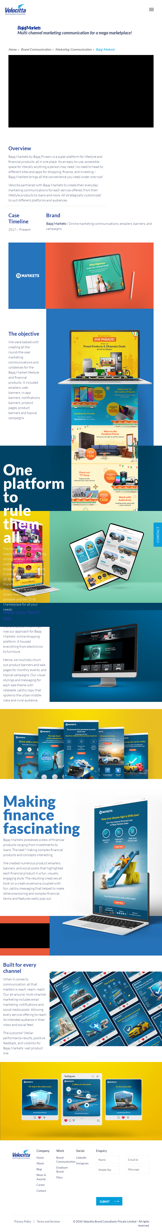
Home (12, 49)
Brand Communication (36, 49)
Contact (41, 1218)
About (40, 1191)
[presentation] (128, 1213)
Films (59, 1205)
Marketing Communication (74, 49)
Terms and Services (48, 1226)
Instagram (82, 1191)
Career (40, 1213)
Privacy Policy (22, 1226)
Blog (39, 1197)
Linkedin (81, 1185)
